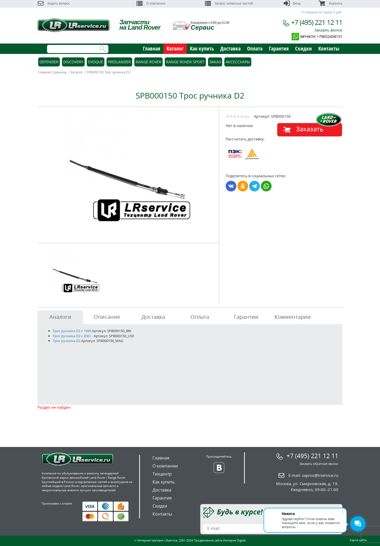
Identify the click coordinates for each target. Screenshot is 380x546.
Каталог (175, 48)
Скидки (303, 48)
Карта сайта (358, 540)
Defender (49, 61)
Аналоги (60, 316)
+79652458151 (329, 36)
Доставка (230, 48)
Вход (292, 3)
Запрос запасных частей (229, 3)
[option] (129, 176)
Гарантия (279, 48)
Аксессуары (238, 61)
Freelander (119, 61)
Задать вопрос (54, 3)
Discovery (73, 61)
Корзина (330, 3)
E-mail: (313, 475)
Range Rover (148, 61)
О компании (151, 3)
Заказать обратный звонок (319, 464)
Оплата (255, 48)
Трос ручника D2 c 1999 (72, 330)
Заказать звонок (328, 30)
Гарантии (246, 316)
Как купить (202, 48)
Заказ (215, 61)
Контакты (328, 48)
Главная (151, 48)
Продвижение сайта (208, 540)
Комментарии (293, 316)
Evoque (95, 61)
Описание (107, 316)
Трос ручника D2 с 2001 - (73, 335)
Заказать (309, 128)
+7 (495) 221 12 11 (316, 22)
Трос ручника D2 (66, 340)
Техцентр (162, 474)
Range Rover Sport (185, 61)
